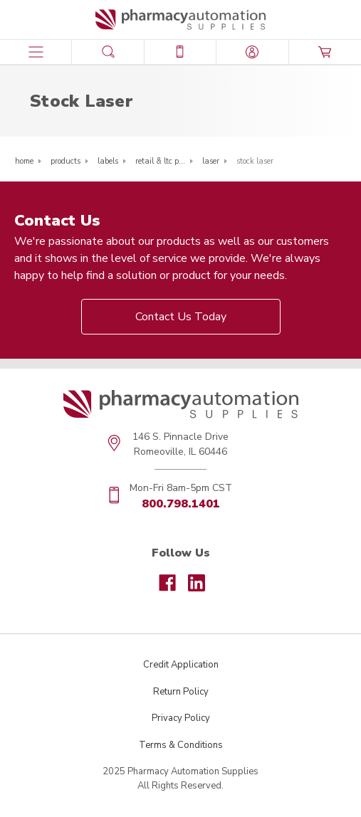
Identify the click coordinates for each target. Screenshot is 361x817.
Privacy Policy (181, 718)
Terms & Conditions (181, 745)
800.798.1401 (181, 504)
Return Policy (181, 691)
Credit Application (181, 664)
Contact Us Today (180, 317)
